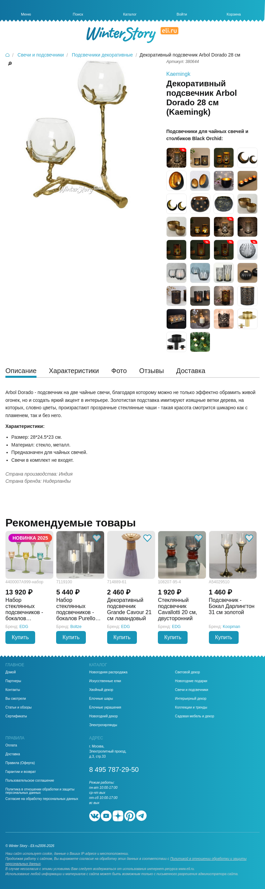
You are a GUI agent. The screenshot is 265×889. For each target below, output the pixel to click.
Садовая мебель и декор (194, 716)
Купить (20, 637)
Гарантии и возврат (20, 772)
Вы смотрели (15, 698)
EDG (24, 626)
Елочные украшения (105, 707)
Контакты (12, 690)
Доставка (12, 754)
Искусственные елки (105, 681)
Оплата (11, 745)
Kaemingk (178, 74)
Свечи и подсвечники (191, 690)
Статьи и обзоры (18, 707)
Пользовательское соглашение (29, 780)
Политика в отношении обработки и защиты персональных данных (39, 791)
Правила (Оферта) (20, 763)
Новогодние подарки (191, 681)
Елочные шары (101, 698)
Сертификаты (16, 716)
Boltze (75, 626)
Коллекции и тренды (191, 707)
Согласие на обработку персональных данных (41, 799)
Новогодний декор (103, 716)
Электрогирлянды (103, 725)
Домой (10, 672)
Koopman (231, 626)
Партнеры (13, 681)
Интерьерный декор (191, 698)
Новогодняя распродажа (108, 672)
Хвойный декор (101, 690)
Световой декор (187, 672)
